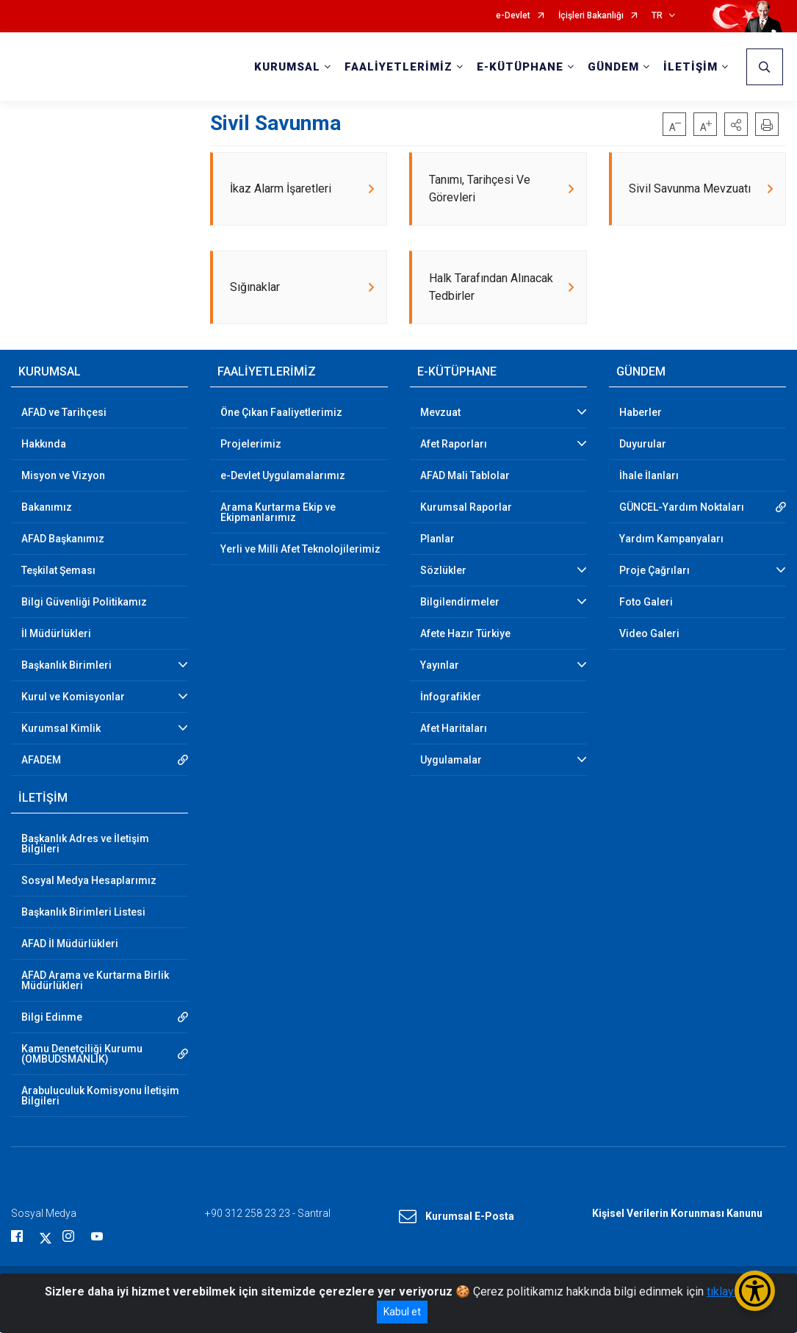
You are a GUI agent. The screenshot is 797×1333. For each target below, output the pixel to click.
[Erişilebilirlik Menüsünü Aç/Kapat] (755, 1291)
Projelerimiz (250, 444)
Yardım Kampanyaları (671, 539)
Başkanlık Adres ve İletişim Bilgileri (85, 844)
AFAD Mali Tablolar (465, 476)
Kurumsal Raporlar (466, 508)
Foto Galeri (646, 602)
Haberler (640, 413)
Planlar (437, 539)
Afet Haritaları (453, 729)
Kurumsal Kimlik (61, 729)
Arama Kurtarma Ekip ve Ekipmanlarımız (278, 513)
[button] (736, 124)
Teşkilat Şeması (58, 571)
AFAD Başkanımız (62, 539)
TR (657, 16)
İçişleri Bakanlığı (591, 16)
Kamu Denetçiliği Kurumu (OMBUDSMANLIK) (82, 1054)
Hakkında (43, 444)
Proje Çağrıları (654, 571)
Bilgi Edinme (51, 1018)
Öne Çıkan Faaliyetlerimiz (281, 413)
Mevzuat (440, 413)
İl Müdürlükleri (56, 634)
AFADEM (41, 760)
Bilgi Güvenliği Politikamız (84, 602)
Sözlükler (443, 571)
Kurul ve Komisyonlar (73, 697)
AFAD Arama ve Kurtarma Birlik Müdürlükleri (95, 981)
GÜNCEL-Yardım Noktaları (681, 508)
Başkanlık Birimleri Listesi (83, 913)
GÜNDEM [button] (613, 66)
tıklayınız (729, 1291)
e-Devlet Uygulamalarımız (282, 476)
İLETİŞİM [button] (690, 66)
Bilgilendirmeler (460, 602)
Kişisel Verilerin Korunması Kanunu (677, 1214)
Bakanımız (46, 508)
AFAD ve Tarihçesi (64, 413)
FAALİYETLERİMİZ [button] (398, 66)
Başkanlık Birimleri (66, 666)
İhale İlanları (649, 476)
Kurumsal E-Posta (456, 1217)
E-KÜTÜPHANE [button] (520, 66)
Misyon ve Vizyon (63, 476)
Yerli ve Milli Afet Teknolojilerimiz (300, 550)
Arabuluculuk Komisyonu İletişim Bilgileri (100, 1096)
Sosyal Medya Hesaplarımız (88, 881)
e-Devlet (513, 16)
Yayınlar (439, 666)
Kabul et (402, 1312)
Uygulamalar (451, 760)
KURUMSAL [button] (287, 66)
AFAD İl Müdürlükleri (69, 944)
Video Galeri (649, 634)
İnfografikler (450, 697)
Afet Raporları (453, 444)
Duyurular (642, 444)
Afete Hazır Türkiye (465, 634)
